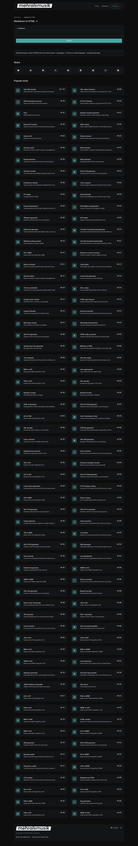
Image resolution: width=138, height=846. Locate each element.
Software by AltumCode (40, 837)
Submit (69, 41)
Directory (105, 6)
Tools (97, 6)
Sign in (115, 6)
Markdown (20, 28)
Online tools (17, 17)
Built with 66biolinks (23, 837)
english (114, 828)
